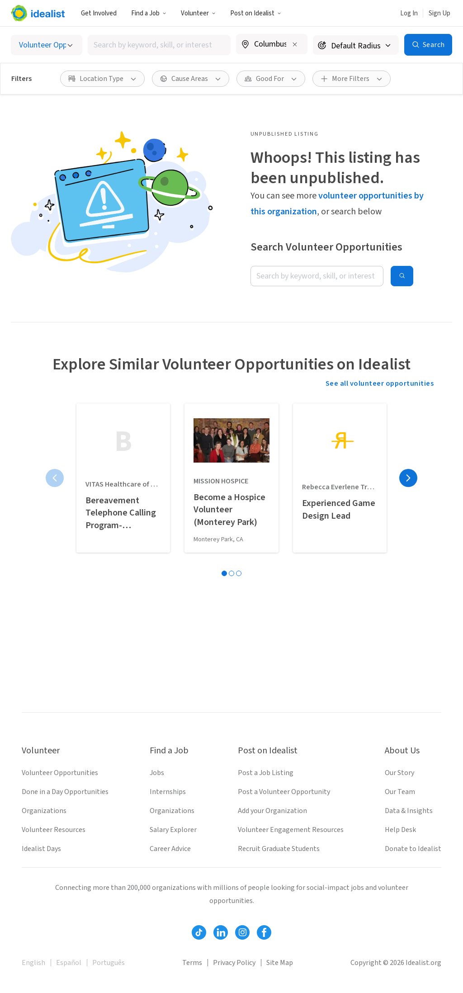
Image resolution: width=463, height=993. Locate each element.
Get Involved (99, 13)
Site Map (279, 963)
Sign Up (439, 13)
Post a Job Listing (265, 773)
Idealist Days (41, 849)
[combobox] (159, 45)
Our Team (400, 792)
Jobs (157, 773)
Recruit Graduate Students (279, 849)
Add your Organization (272, 811)
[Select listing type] (46, 45)
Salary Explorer (173, 830)
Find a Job (148, 13)
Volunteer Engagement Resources (291, 830)
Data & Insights (409, 811)
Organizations (44, 811)
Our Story (399, 773)
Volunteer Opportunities (60, 773)
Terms (192, 963)
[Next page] (408, 478)
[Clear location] (295, 44)
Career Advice (170, 849)
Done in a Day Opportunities (65, 792)
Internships (168, 792)
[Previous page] (55, 478)
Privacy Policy (234, 963)
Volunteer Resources (53, 830)
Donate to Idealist (413, 849)
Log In (409, 13)
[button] (149, 13)
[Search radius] (356, 45)
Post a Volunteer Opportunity (284, 792)
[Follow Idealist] (199, 932)
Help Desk (400, 830)
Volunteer (198, 13)
